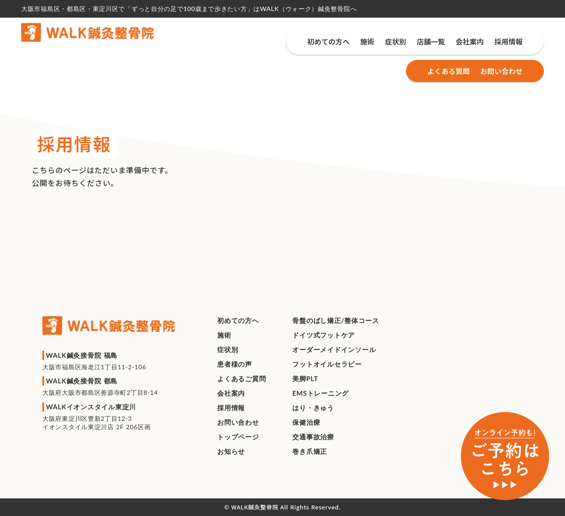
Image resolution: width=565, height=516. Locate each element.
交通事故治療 (313, 437)
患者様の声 (234, 364)
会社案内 (470, 41)
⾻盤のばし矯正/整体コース (335, 320)
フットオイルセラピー (327, 364)
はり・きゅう (313, 408)
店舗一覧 (431, 41)
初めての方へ (328, 41)
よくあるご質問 (241, 378)
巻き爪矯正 (309, 451)
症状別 (395, 41)
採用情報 (508, 41)
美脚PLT (305, 378)
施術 (367, 41)
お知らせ (231, 451)
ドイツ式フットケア (323, 335)
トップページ (238, 437)
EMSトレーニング (320, 393)
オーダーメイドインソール (334, 349)
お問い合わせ (501, 71)
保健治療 (306, 422)
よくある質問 (448, 71)
